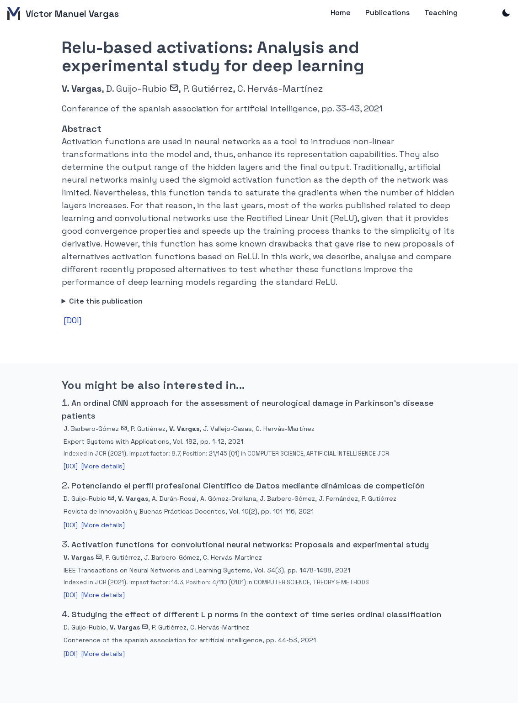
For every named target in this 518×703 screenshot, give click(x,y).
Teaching (441, 12)
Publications (387, 12)
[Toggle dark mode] (506, 13)
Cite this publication (106, 301)
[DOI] (73, 320)
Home (341, 12)
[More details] (103, 466)
